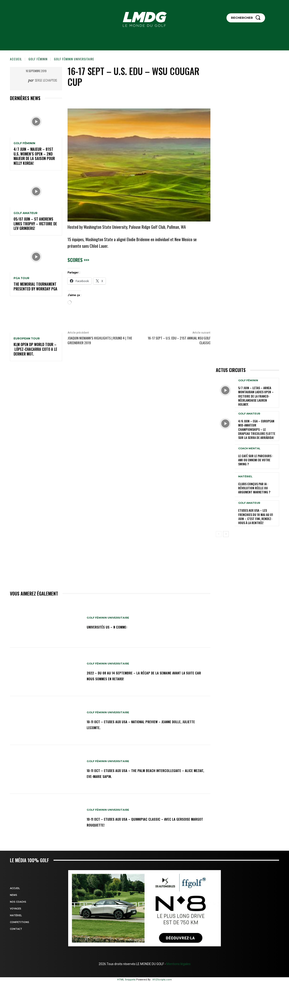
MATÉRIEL (245, 476)
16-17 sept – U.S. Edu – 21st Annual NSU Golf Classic (179, 340)
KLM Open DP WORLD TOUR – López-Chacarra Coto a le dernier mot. (35, 349)
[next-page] (226, 534)
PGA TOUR (21, 278)
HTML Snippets (126, 979)
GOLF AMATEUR (25, 213)
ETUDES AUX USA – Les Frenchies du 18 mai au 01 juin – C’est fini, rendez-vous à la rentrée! (255, 516)
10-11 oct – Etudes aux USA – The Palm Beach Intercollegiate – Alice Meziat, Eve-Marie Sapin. (147, 773)
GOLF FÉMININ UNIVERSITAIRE (74, 59)
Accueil (16, 59)
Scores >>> (78, 259)
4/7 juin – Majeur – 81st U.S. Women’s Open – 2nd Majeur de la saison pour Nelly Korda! (34, 156)
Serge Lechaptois (46, 80)
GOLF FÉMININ (37, 59)
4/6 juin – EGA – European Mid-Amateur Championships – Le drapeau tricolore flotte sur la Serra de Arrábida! (256, 429)
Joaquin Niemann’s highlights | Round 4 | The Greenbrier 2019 (100, 340)
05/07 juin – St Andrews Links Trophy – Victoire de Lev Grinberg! (35, 223)
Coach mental (249, 448)
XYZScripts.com (162, 979)
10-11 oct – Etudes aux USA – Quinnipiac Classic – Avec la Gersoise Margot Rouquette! (144, 821)
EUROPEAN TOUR (27, 338)
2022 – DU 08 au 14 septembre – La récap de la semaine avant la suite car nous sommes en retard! (142, 675)
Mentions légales (178, 964)
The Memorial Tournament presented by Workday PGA (35, 286)
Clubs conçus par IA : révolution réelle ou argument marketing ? (254, 487)
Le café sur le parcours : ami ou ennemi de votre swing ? (255, 459)
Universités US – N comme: (112, 626)
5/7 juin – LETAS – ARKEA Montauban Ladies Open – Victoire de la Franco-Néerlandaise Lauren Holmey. (256, 396)
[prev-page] (218, 534)
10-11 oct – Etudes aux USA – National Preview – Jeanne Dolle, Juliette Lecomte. (142, 724)
